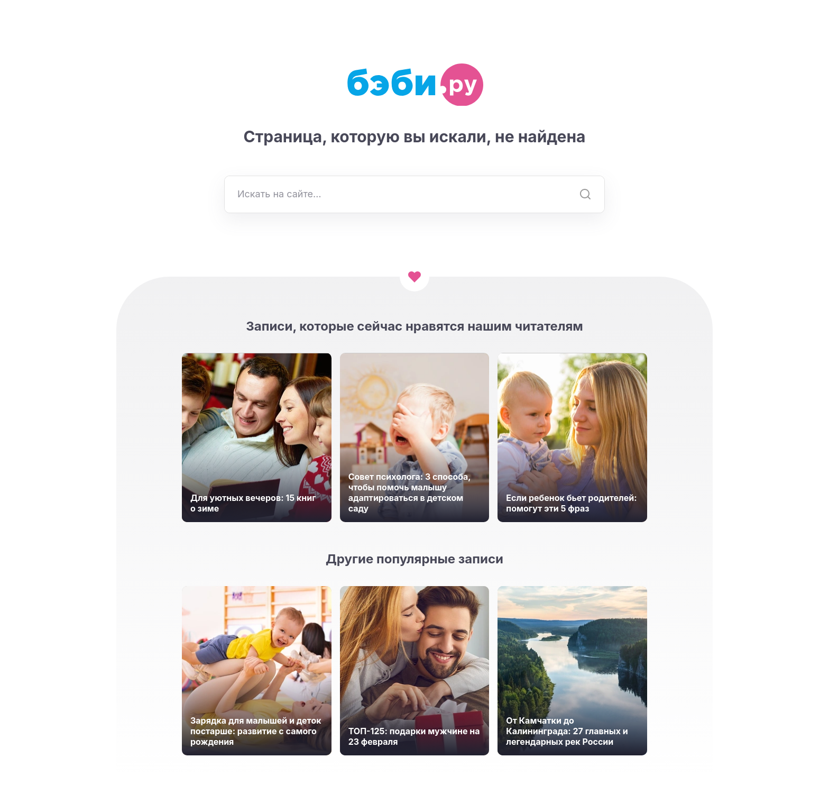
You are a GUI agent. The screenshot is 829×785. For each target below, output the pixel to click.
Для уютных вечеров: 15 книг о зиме (253, 503)
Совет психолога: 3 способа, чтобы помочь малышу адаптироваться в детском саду (409, 492)
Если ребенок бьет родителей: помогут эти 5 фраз (571, 503)
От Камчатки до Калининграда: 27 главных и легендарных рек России (567, 731)
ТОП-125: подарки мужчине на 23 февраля (414, 736)
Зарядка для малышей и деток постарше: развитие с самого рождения (255, 731)
